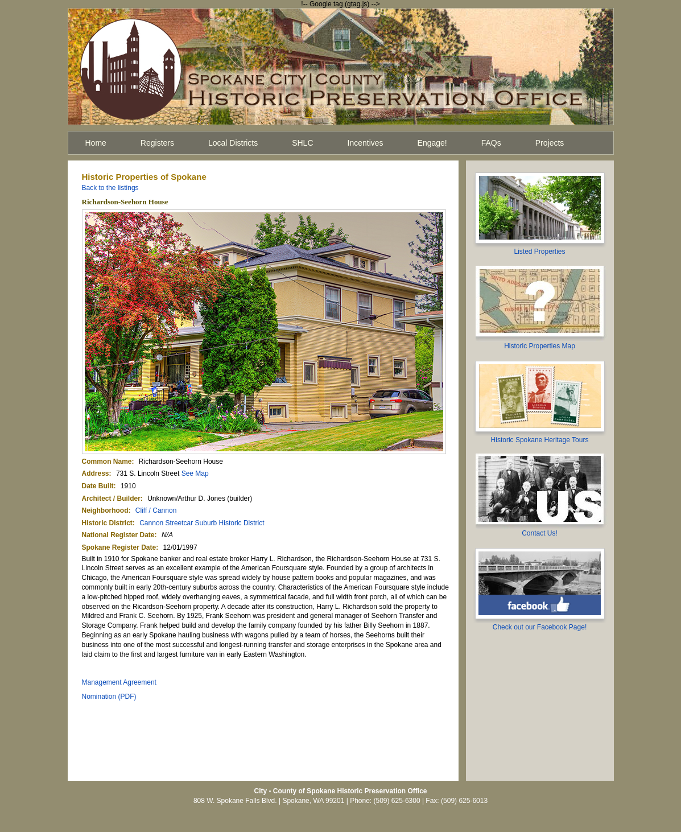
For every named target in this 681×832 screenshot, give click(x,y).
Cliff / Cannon (156, 510)
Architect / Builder (111, 499)
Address (95, 473)
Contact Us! (540, 533)
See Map (195, 473)
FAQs (491, 142)
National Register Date (118, 535)
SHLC (302, 142)
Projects (549, 142)
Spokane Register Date (119, 547)
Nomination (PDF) (109, 697)
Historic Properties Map (539, 346)
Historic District (107, 523)
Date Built (98, 486)
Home (95, 142)
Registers (157, 142)
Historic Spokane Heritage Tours (540, 440)
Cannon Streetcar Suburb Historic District (201, 523)
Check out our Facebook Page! (540, 627)
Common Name (107, 462)
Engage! (432, 142)
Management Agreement (119, 682)
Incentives (365, 142)
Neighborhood (105, 510)
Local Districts (233, 142)
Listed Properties (539, 252)
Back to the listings (110, 188)
